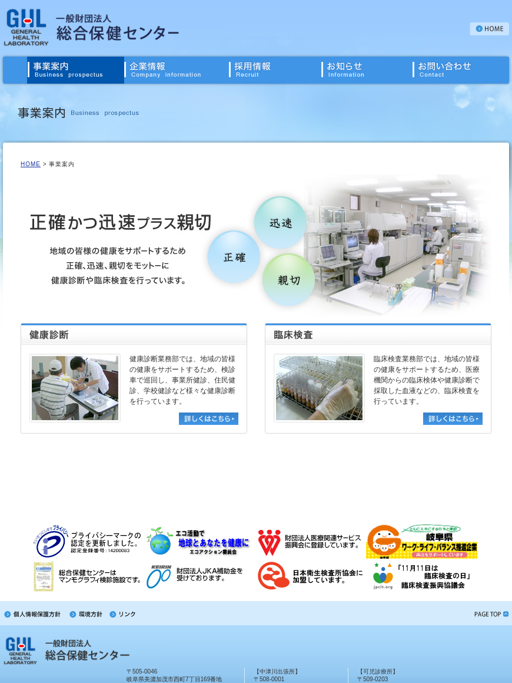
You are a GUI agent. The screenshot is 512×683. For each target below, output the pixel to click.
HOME (31, 164)
